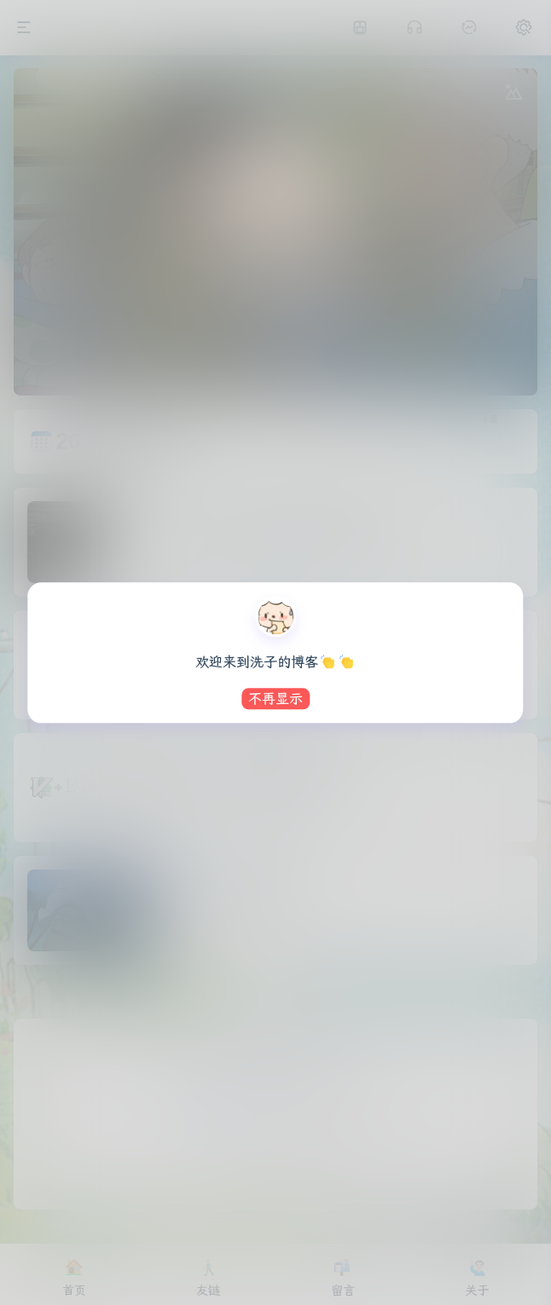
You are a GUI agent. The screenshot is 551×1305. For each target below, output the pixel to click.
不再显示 (275, 698)
